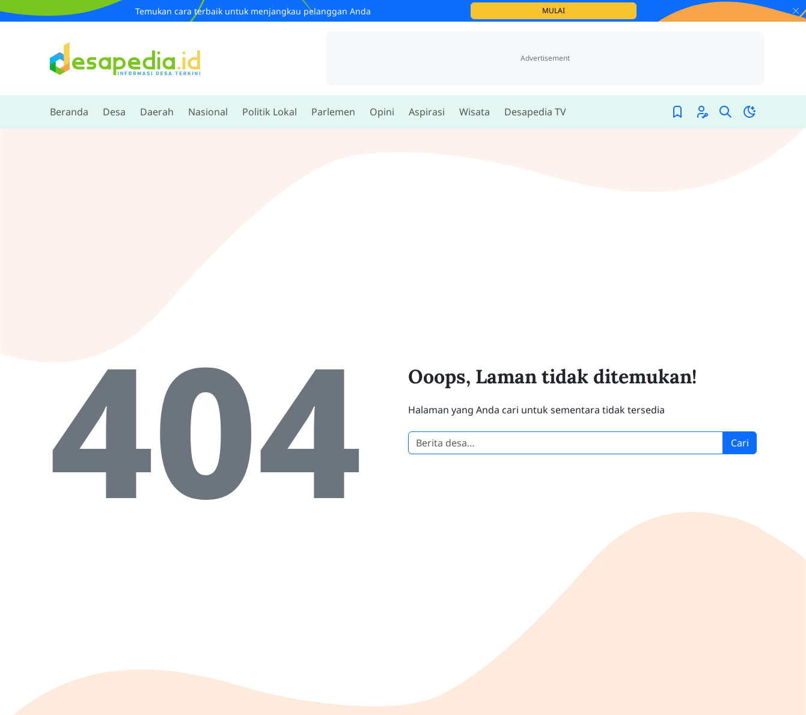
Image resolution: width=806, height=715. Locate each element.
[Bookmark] (677, 111)
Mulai (589, 10)
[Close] (796, 11)
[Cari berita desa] (565, 442)
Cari (740, 442)
